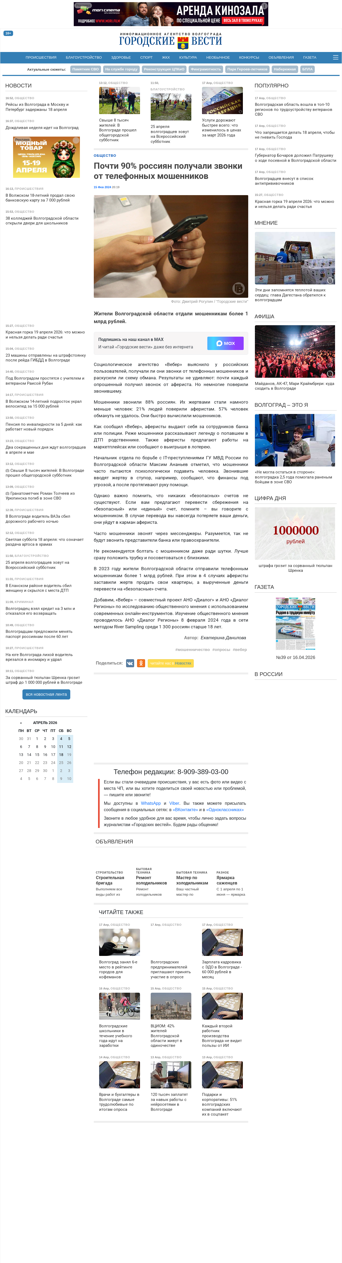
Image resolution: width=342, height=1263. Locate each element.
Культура (188, 57)
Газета (309, 57)
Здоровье (121, 57)
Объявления (281, 57)
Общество (105, 156)
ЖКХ (166, 57)
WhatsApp (152, 803)
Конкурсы (249, 57)
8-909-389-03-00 (202, 771)
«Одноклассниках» (225, 809)
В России (269, 674)
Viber (174, 803)
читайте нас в (170, 663)
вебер (241, 649)
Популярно (272, 86)
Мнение (266, 223)
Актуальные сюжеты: (46, 69)
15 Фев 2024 (102, 187)
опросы (222, 649)
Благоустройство (84, 57)
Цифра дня (270, 498)
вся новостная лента (46, 694)
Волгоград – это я (281, 405)
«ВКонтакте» (185, 809)
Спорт (146, 57)
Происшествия (41, 57)
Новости (18, 86)
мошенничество (194, 649)
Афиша (264, 316)
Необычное (218, 57)
